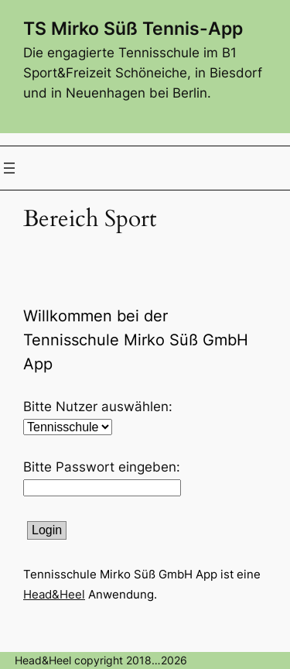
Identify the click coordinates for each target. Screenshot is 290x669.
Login (47, 530)
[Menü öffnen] (9, 168)
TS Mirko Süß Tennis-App (133, 28)
